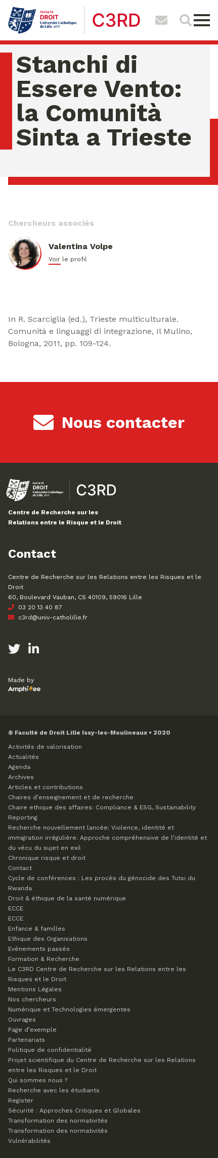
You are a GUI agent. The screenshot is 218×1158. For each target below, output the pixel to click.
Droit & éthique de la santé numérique (67, 898)
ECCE (15, 908)
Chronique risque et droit (46, 857)
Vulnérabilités (29, 1140)
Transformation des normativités (58, 1120)
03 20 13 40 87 (35, 607)
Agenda (19, 766)
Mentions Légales (35, 989)
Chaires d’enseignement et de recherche (71, 797)
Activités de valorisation (45, 746)
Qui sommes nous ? (37, 1080)
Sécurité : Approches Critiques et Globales (74, 1110)
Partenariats (26, 1039)
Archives (21, 777)
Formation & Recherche (43, 958)
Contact (20, 868)
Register (20, 1100)
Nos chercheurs (32, 999)
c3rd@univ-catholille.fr (48, 617)
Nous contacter (109, 422)
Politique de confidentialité (50, 1049)
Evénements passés (39, 948)
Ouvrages (22, 1019)
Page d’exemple (32, 1029)
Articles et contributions (45, 787)
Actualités (23, 756)
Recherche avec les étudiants (54, 1090)
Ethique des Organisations (48, 938)
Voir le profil (68, 259)
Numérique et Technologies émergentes (69, 1009)
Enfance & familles (36, 928)
